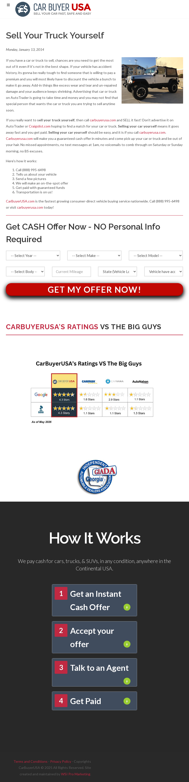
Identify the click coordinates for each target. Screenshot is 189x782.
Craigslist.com (39, 126)
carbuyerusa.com (103, 120)
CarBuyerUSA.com (20, 201)
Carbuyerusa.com (19, 138)
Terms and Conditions (30, 761)
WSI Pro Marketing (75, 774)
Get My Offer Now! (95, 289)
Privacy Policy (60, 761)
